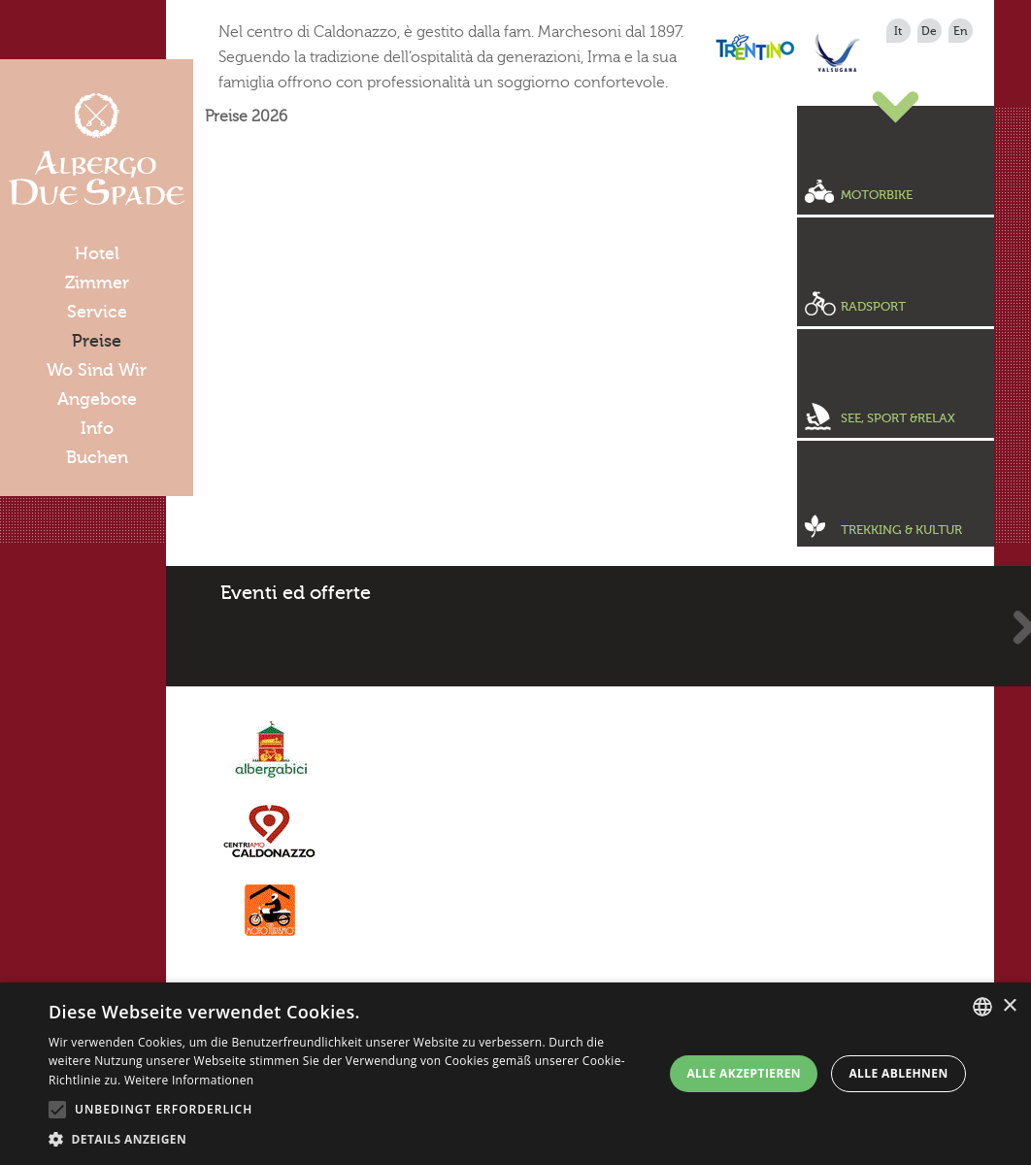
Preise (96, 340)
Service (97, 311)
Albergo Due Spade (96, 149)
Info (97, 428)
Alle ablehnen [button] (898, 1073)
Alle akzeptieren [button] (743, 1073)
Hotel (97, 253)
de (929, 31)
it (898, 31)
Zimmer (97, 282)
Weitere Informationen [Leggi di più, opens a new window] (189, 1080)
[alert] (515, 1073)
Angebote (97, 399)
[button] (349, 1139)
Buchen (97, 457)
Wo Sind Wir (97, 370)
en (960, 31)
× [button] (1009, 1006)
